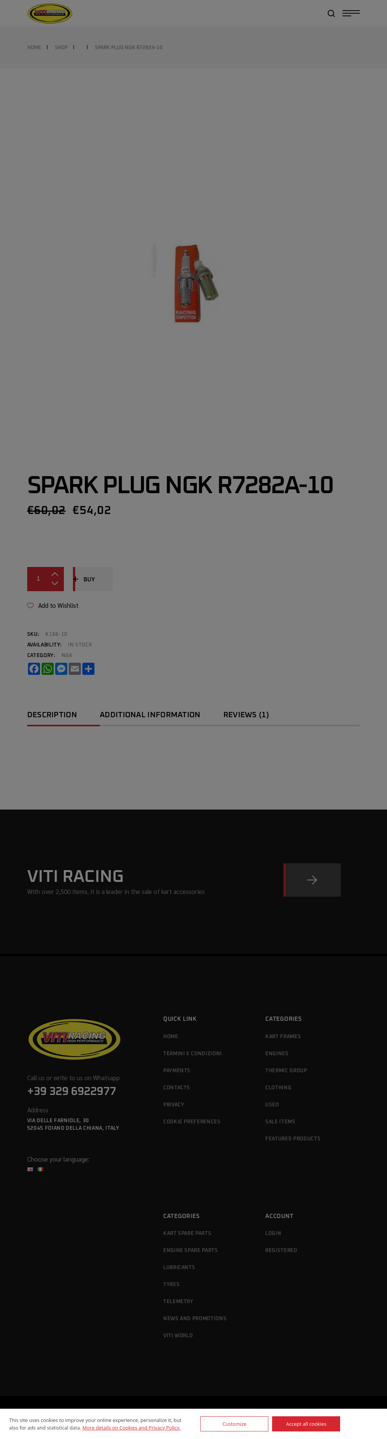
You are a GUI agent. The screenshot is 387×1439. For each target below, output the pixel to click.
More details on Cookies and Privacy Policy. (131, 1427)
